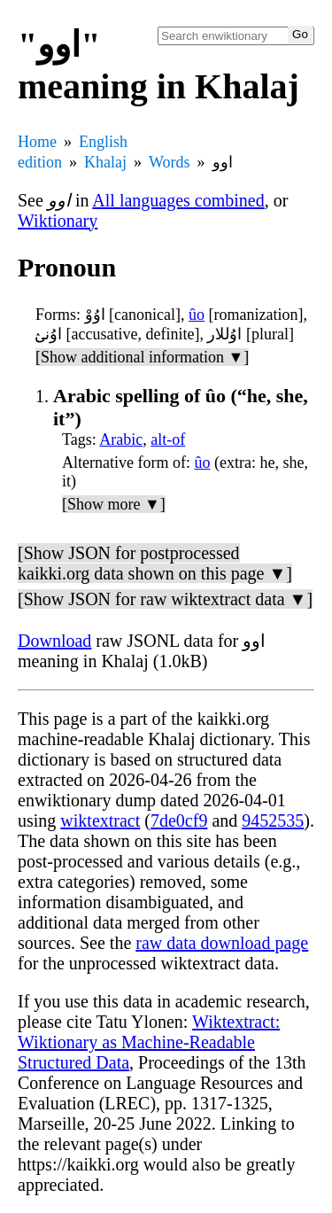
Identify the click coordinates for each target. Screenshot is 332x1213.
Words (169, 162)
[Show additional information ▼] (142, 357)
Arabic (121, 439)
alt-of (168, 439)
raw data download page (221, 943)
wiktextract (100, 820)
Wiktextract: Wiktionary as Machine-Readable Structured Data (149, 1042)
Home (37, 142)
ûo (197, 314)
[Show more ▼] (114, 504)
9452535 (273, 820)
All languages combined (178, 200)
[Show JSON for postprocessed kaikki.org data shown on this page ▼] (155, 563)
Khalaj (105, 162)
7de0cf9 (179, 820)
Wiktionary (57, 220)
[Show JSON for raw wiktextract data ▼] (165, 599)
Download (54, 640)
